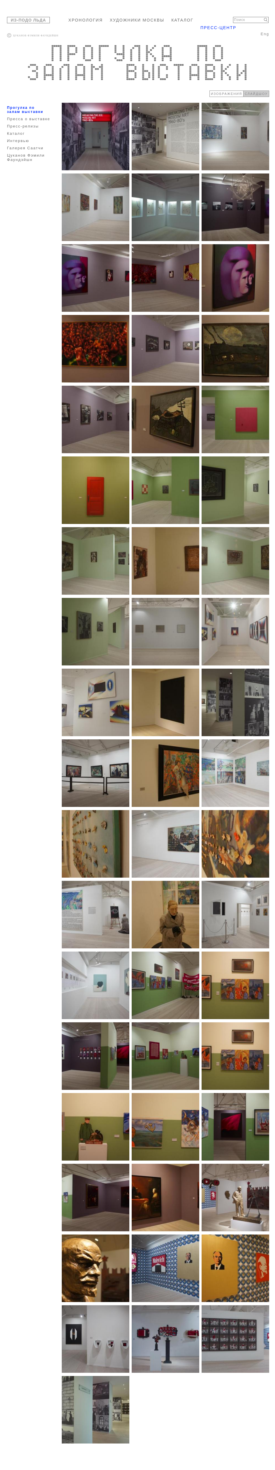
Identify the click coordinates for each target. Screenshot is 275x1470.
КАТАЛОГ (182, 20)
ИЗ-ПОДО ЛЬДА (28, 20)
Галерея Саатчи (25, 148)
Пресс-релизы (23, 126)
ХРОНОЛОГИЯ (85, 20)
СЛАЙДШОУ (256, 93)
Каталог (16, 133)
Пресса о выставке (28, 119)
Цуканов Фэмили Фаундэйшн (26, 157)
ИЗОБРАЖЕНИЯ (226, 93)
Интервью (18, 141)
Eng (265, 34)
